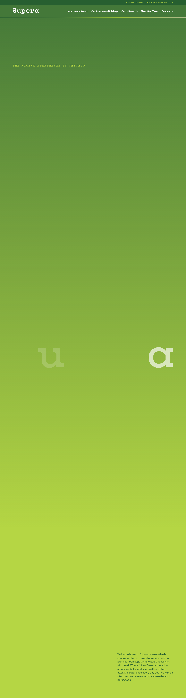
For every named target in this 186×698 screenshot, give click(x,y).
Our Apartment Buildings (104, 11)
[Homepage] (26, 11)
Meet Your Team (149, 11)
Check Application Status (159, 2)
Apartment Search (78, 11)
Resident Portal (135, 2)
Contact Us (167, 11)
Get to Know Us (129, 11)
